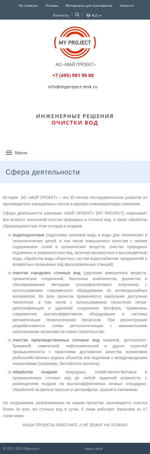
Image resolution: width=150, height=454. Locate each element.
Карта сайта (94, 448)
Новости (127, 5)
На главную (28, 5)
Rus (96, 15)
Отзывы (51, 5)
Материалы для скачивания (88, 5)
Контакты (61, 15)
